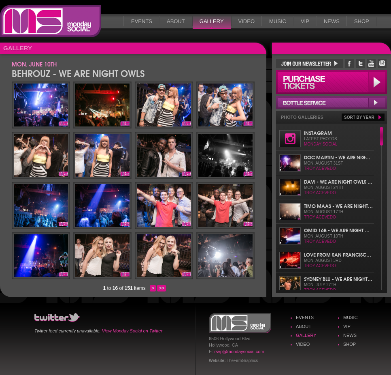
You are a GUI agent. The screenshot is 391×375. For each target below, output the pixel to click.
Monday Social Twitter (360, 63)
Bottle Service (331, 102)
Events (141, 21)
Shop (361, 21)
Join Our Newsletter (309, 63)
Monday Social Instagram (382, 63)
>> (161, 288)
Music (277, 21)
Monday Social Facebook (349, 63)
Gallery (212, 21)
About (176, 21)
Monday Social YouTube (371, 63)
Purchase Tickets (331, 82)
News (332, 21)
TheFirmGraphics (242, 360)
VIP (305, 21)
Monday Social (50, 21)
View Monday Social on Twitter (132, 330)
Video (246, 21)
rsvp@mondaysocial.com (239, 351)
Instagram (318, 132)
